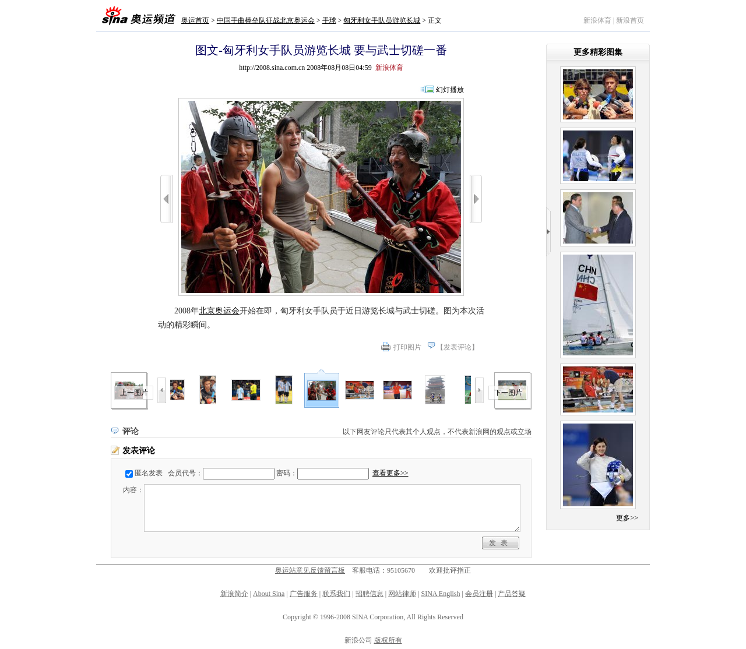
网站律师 (402, 594)
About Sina (268, 594)
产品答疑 (512, 594)
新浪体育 (597, 20)
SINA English (440, 594)
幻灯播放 (450, 90)
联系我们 (336, 594)
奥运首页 (195, 20)
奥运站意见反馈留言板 (310, 570)
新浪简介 (234, 594)
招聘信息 (369, 594)
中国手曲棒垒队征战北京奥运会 (266, 20)
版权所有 (388, 640)
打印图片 (407, 347)
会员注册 (479, 594)
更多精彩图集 (597, 52)
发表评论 (457, 347)
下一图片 (508, 393)
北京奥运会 (219, 310)
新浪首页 (630, 20)
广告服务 (304, 594)
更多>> (627, 518)
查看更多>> (390, 473)
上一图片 (134, 393)
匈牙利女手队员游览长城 (381, 20)
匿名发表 (149, 473)
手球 (329, 20)
